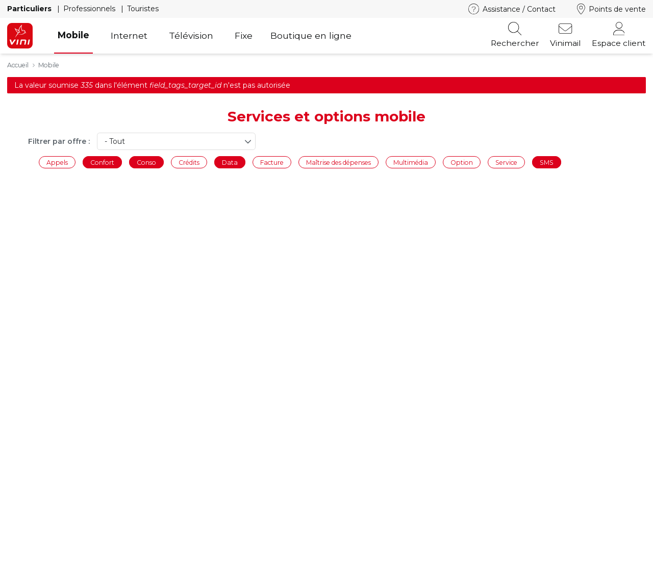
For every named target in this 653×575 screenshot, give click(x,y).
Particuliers (30, 8)
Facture (272, 162)
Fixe (244, 35)
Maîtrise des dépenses (338, 162)
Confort (102, 162)
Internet (129, 35)
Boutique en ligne (310, 35)
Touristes (143, 8)
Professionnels (90, 8)
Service (506, 162)
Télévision (191, 35)
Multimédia (410, 162)
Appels (57, 162)
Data (230, 162)
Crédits (189, 162)
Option (461, 162)
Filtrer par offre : (59, 141)
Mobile (73, 35)
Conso (146, 162)
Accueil (18, 65)
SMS (547, 162)
